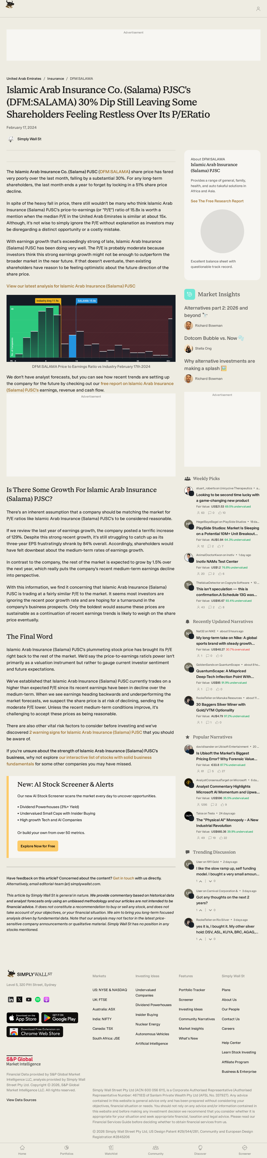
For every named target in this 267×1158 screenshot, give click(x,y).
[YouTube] (28, 1000)
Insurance (55, 79)
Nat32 (200, 631)
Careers (228, 1028)
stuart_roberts (206, 488)
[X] (19, 1000)
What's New (188, 1038)
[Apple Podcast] (46, 1000)
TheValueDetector (208, 583)
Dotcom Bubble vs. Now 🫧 (214, 338)
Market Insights (191, 1028)
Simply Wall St (29, 139)
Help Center (231, 1043)
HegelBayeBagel (207, 522)
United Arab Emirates (24, 79)
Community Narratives (197, 1019)
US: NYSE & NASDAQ (110, 990)
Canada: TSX (103, 1028)
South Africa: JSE (106, 1038)
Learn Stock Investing (239, 1052)
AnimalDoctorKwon (209, 555)
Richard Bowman (208, 325)
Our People (231, 1009)
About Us (229, 1000)
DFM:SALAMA (114, 171)
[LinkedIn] (11, 1000)
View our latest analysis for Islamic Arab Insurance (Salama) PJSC (71, 286)
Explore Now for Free (38, 846)
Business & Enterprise (239, 1072)
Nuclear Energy (148, 1024)
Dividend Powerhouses (153, 1005)
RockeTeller (204, 698)
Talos (199, 813)
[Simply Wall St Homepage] (8, 2)
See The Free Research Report (217, 201)
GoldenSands (205, 665)
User (199, 862)
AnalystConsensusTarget (212, 780)
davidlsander (205, 746)
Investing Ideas (190, 1009)
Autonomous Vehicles (152, 1034)
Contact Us (231, 1019)
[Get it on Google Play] (59, 1018)
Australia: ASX (104, 1009)
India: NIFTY (102, 1019)
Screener (186, 1000)
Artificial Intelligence (152, 1043)
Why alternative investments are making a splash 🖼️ (219, 364)
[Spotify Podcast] (37, 1000)
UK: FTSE (100, 1000)
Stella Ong (203, 348)
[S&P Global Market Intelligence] (24, 1061)
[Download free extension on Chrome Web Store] (35, 1032)
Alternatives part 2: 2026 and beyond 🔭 (216, 311)
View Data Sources (21, 1100)
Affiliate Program (235, 1062)
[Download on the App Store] (23, 1018)
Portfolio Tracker (192, 990)
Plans (226, 990)
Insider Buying (147, 1015)
